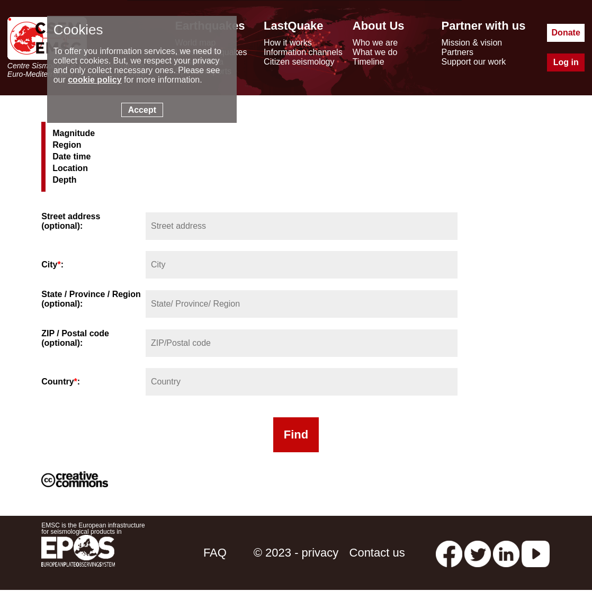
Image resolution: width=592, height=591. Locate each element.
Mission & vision (472, 42)
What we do (375, 52)
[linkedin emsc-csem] (506, 552)
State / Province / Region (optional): (91, 299)
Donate (566, 32)
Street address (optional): (70, 221)
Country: (60, 381)
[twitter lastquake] (477, 552)
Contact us (377, 552)
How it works (288, 42)
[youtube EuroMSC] (536, 552)
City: (52, 264)
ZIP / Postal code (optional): (75, 338)
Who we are (375, 42)
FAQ (215, 552)
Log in (566, 62)
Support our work (474, 61)
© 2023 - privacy (296, 552)
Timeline (368, 61)
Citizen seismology (299, 61)
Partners (457, 52)
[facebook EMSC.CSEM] (449, 552)
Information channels (303, 52)
